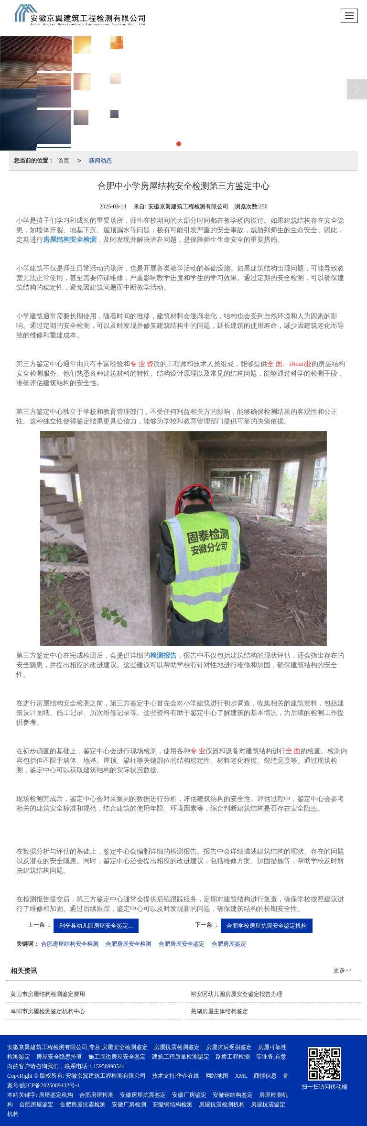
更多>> (343, 970)
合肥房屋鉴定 (229, 944)
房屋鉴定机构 (56, 1095)
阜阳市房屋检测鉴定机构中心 (48, 1011)
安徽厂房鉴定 (189, 1095)
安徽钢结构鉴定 (233, 1095)
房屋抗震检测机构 (222, 1104)
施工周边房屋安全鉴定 (117, 1056)
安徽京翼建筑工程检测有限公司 (105, 1075)
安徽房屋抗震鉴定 (143, 1095)
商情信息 (265, 1075)
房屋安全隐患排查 (59, 1056)
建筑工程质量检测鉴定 (180, 1056)
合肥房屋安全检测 (128, 944)
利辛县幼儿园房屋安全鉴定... (96, 925)
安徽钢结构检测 (172, 1104)
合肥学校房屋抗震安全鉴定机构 (267, 925)
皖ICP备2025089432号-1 (50, 1085)
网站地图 (216, 1075)
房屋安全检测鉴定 (125, 1047)
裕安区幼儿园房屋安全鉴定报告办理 (236, 994)
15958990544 (109, 1066)
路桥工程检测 (233, 1056)
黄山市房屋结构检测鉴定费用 (48, 994)
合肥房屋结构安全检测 (69, 944)
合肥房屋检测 (96, 1095)
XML (241, 1075)
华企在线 (187, 1075)
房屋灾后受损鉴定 (229, 1047)
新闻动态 (100, 160)
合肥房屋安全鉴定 (182, 944)
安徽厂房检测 (129, 1104)
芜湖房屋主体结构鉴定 (219, 1011)
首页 (63, 160)
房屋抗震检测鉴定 (177, 1047)
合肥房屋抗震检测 (83, 1104)
